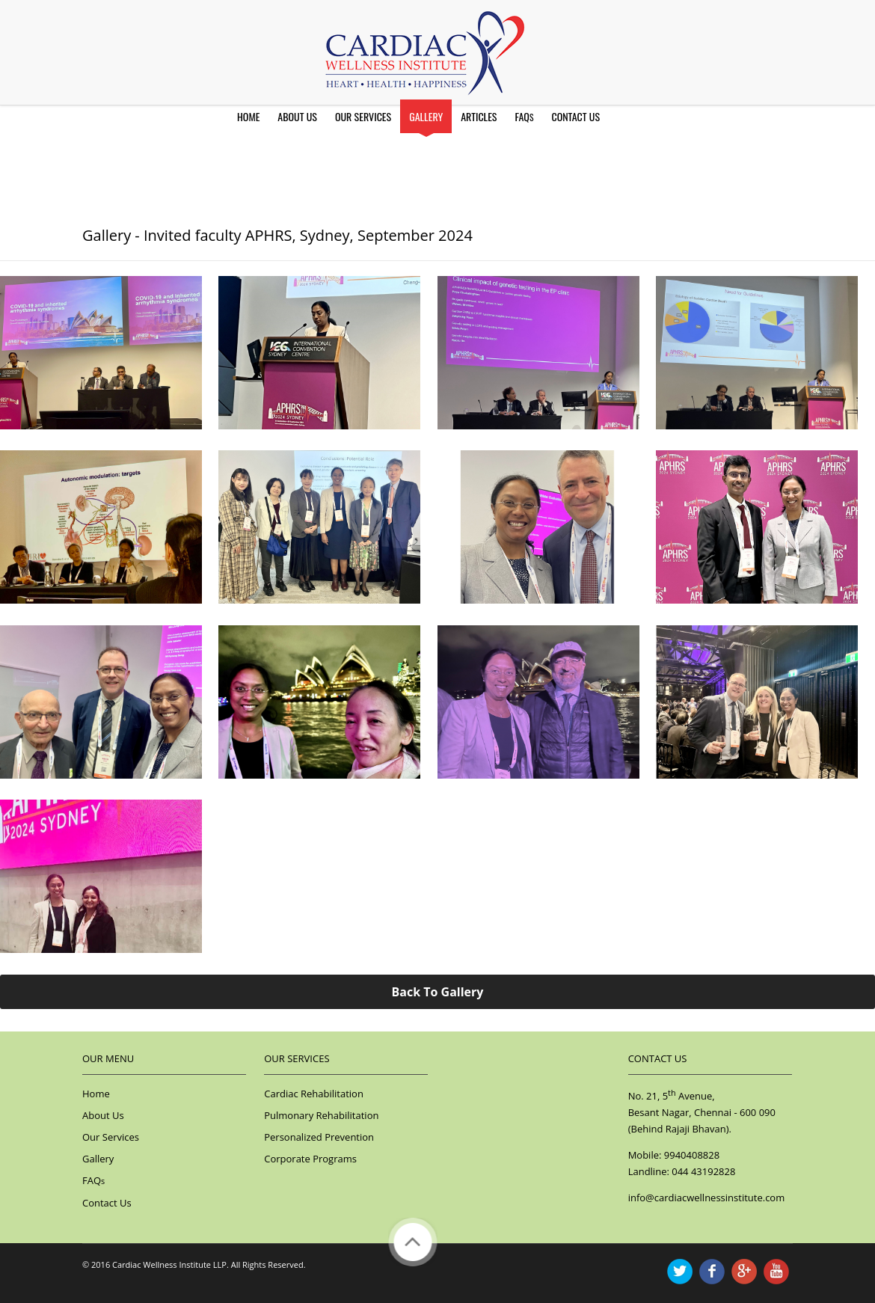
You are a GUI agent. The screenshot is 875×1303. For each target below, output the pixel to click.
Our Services (363, 116)
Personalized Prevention (319, 1137)
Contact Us (575, 116)
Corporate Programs (310, 1158)
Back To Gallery (438, 992)
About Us (297, 116)
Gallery (426, 116)
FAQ (524, 116)
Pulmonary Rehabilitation (321, 1115)
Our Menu (108, 1058)
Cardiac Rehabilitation (313, 1093)
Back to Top (413, 1242)
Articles (479, 116)
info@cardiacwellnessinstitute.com (706, 1197)
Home (248, 116)
